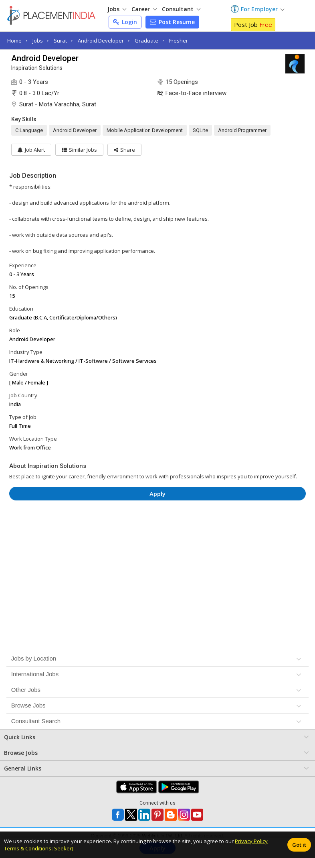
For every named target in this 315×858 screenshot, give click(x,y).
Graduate (146, 40)
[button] (124, 150)
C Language (29, 130)
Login (125, 22)
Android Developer (101, 40)
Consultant (181, 9)
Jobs (116, 9)
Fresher (178, 40)
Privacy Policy (251, 841)
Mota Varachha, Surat (67, 104)
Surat (60, 40)
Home (14, 40)
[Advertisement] (157, 530)
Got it (299, 844)
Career (144, 9)
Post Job (253, 24)
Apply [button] (157, 494)
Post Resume (172, 22)
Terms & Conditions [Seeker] (38, 848)
